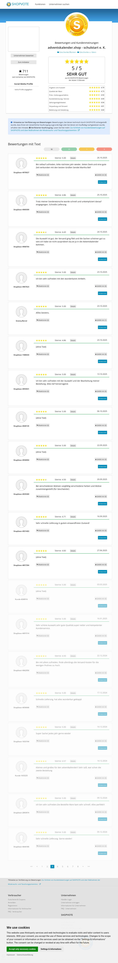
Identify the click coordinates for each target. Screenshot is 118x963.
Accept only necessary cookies (22, 949)
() (100, 175)
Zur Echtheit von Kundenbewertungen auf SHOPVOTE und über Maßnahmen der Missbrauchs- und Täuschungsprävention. (58, 129)
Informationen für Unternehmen (73, 905)
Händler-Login (66, 899)
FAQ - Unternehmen (68, 908)
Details (73, 158)
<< (31, 866)
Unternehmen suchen (59, 4)
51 (69, 149)
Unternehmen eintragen (70, 902)
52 (52, 149)
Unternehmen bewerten (24, 55)
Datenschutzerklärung (25, 955)
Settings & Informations (51, 949)
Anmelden (12, 902)
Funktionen (40, 4)
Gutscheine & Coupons (16, 899)
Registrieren (12, 905)
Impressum (11, 955)
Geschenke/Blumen (66, 52)
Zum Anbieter (23, 62)
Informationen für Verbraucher (19, 908)
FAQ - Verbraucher (15, 911)
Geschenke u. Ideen (86, 52)
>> (89, 866)
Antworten (102, 182)
